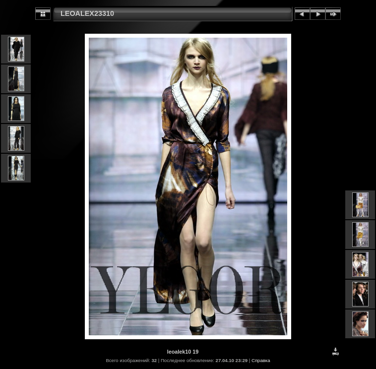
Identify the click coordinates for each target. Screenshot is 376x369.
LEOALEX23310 (87, 13)
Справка (260, 360)
